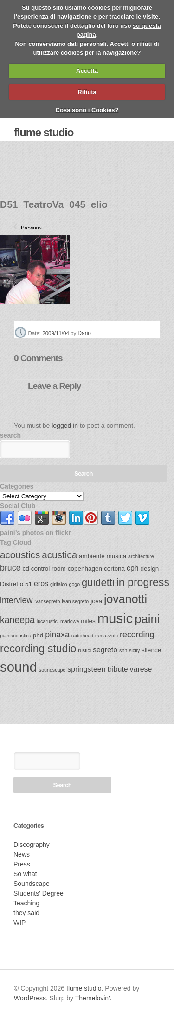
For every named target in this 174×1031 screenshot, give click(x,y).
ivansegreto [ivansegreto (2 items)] (47, 601)
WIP (19, 922)
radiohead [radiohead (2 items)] (82, 635)
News (21, 854)
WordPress (30, 998)
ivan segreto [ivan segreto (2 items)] (75, 601)
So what (25, 874)
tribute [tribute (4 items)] (117, 669)
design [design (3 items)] (150, 568)
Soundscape (31, 883)
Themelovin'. (93, 998)
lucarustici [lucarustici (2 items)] (47, 621)
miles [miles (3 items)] (88, 620)
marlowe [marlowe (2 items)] (69, 621)
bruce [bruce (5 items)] (10, 568)
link (7, 518)
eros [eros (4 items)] (41, 583)
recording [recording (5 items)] (137, 634)
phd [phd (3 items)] (38, 635)
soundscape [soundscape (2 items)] (52, 670)
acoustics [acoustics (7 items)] (20, 554)
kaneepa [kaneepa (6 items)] (17, 620)
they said (26, 912)
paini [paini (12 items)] (147, 618)
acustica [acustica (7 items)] (59, 554)
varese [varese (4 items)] (141, 669)
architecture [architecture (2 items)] (141, 556)
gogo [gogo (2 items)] (74, 584)
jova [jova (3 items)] (96, 601)
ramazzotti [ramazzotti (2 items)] (106, 635)
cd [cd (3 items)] (26, 568)
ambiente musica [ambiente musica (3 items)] (102, 556)
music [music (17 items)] (115, 618)
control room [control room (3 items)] (48, 568)
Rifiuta (86, 92)
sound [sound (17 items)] (18, 667)
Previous (24, 227)
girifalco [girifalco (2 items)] (58, 584)
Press (21, 864)
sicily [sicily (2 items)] (134, 650)
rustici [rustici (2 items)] (84, 650)
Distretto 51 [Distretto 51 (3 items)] (16, 583)
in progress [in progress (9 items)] (142, 582)
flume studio (43, 132)
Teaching (26, 903)
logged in (65, 425)
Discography (31, 844)
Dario (84, 333)
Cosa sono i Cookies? (87, 110)
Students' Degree (38, 893)
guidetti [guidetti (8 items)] (98, 582)
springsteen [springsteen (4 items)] (86, 669)
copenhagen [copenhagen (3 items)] (85, 568)
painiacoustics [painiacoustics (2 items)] (15, 635)
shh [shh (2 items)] (123, 650)
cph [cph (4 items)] (133, 568)
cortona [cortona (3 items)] (114, 568)
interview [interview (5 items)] (16, 600)
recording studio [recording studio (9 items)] (38, 649)
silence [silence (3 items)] (151, 650)
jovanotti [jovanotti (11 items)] (125, 598)
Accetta (87, 70)
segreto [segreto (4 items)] (105, 650)
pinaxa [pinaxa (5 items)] (57, 634)
